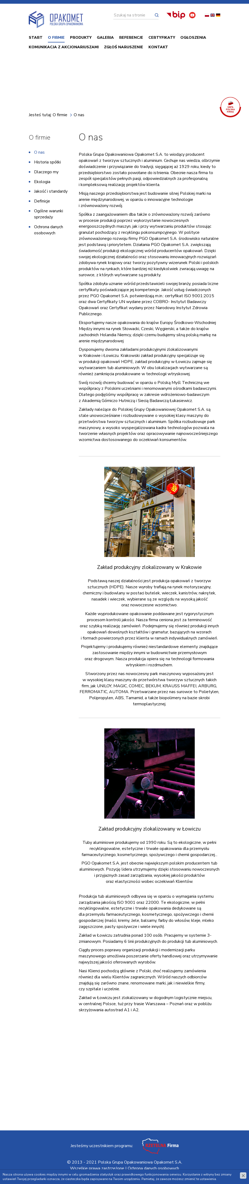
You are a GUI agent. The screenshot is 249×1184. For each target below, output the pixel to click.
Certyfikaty (161, 38)
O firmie (56, 38)
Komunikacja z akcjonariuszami (64, 48)
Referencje (131, 38)
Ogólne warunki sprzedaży (48, 215)
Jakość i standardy (51, 192)
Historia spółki (47, 163)
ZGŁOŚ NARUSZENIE (123, 48)
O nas (39, 153)
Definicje (42, 202)
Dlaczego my (46, 173)
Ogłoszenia (193, 38)
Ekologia (42, 182)
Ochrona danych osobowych (48, 231)
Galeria (105, 38)
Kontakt (158, 48)
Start (36, 38)
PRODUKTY (81, 38)
